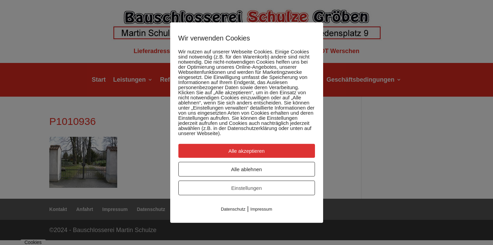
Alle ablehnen (246, 169)
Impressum (261, 209)
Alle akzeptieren (246, 151)
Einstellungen (246, 188)
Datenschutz (233, 209)
